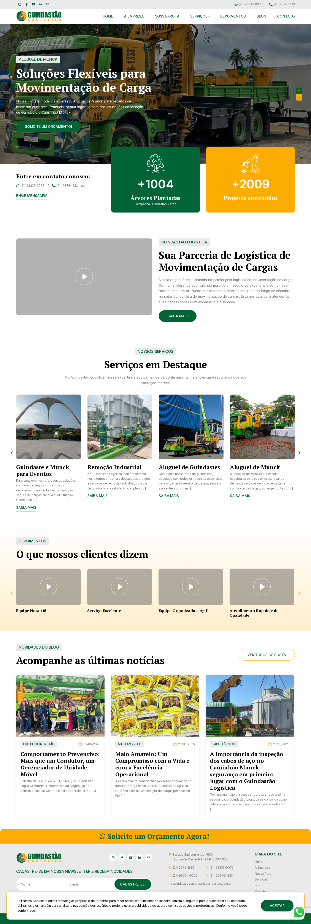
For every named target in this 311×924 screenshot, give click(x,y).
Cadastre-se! (133, 884)
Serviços (199, 16)
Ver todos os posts (267, 655)
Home (108, 16)
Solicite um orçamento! (48, 126)
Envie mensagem (31, 195)
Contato (286, 16)
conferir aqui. (26, 910)
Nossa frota (167, 16)
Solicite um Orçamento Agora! (154, 836)
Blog (261, 16)
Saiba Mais (178, 316)
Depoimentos (233, 16)
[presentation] (299, 91)
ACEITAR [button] (277, 905)
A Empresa (134, 16)
